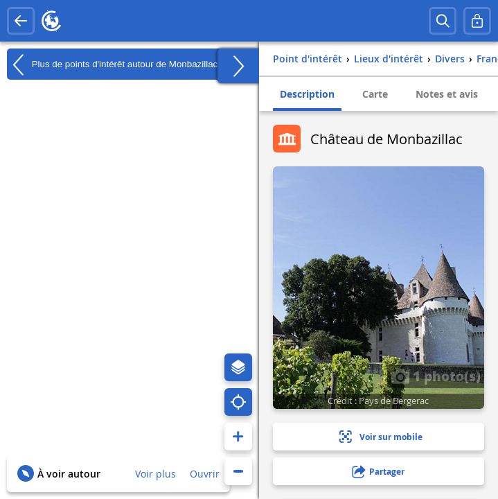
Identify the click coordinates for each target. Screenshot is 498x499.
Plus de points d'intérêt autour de (112, 64)
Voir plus (155, 473)
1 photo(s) (436, 375)
